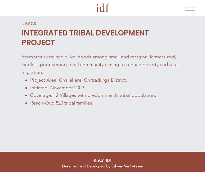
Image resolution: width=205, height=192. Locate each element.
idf (102, 8)
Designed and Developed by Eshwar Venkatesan (102, 166)
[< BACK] (29, 23)
